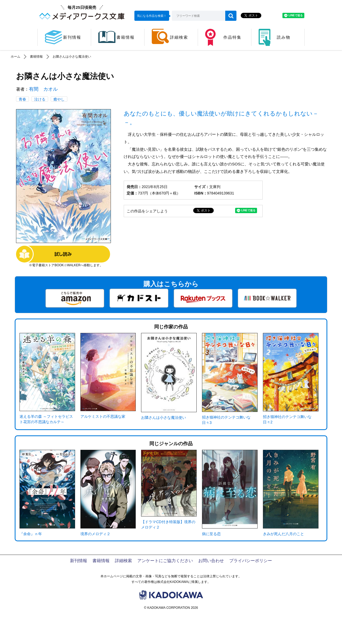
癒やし (59, 99)
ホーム (15, 56)
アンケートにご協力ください (165, 560)
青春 (22, 99)
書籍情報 (36, 56)
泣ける (39, 99)
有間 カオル (43, 89)
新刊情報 (78, 560)
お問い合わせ (211, 560)
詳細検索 (123, 560)
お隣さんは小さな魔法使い (72, 56)
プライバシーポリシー (250, 560)
